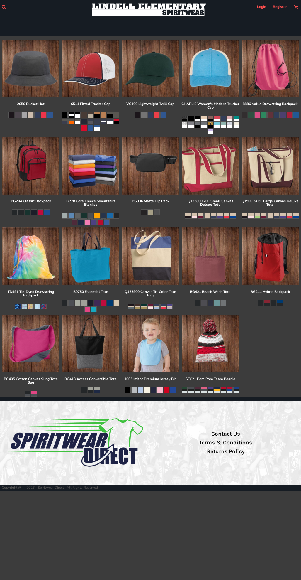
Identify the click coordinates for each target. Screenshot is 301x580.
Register (280, 6)
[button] (3, 7)
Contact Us (225, 434)
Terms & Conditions (225, 442)
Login (261, 6)
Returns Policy (225, 451)
